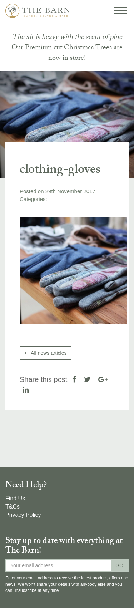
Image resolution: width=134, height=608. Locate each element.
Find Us (15, 498)
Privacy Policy (23, 515)
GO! (120, 565)
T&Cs (12, 507)
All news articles (45, 353)
